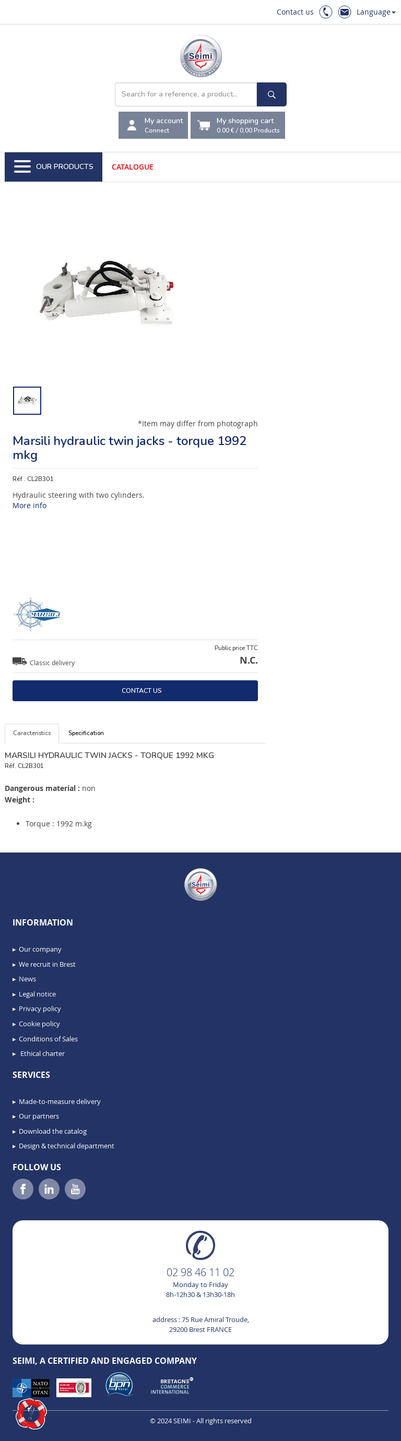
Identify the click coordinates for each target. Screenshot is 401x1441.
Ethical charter (42, 1053)
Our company (40, 949)
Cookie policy (39, 1023)
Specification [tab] (86, 733)
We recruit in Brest (47, 964)
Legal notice (37, 994)
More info (29, 505)
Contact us (295, 12)
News (27, 978)
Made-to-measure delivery (60, 1101)
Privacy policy (40, 1008)
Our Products (53, 167)
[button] (31, 1414)
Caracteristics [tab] (32, 733)
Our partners (39, 1116)
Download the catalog (53, 1131)
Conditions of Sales (48, 1038)
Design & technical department (66, 1145)
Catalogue (133, 167)
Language (376, 12)
